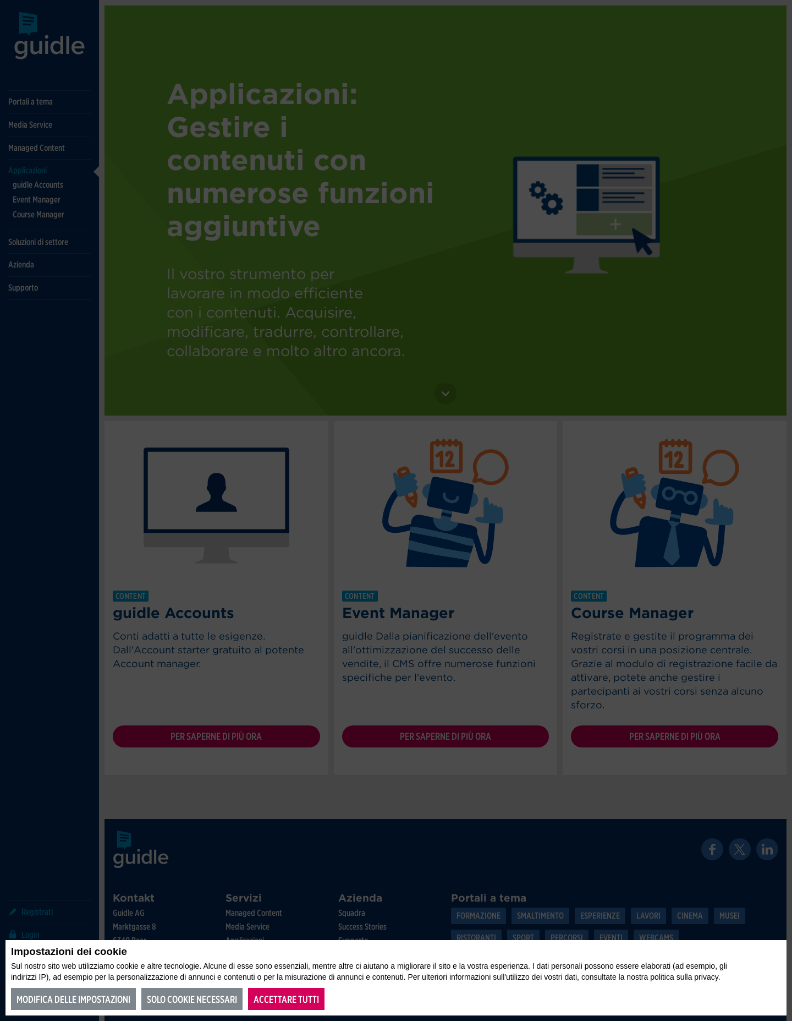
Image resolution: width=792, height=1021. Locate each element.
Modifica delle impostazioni (73, 999)
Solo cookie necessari (192, 999)
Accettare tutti (286, 999)
